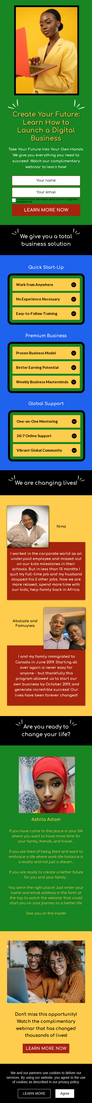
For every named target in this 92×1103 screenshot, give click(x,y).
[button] (73, 284)
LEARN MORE (34, 1093)
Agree (64, 1093)
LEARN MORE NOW (46, 210)
